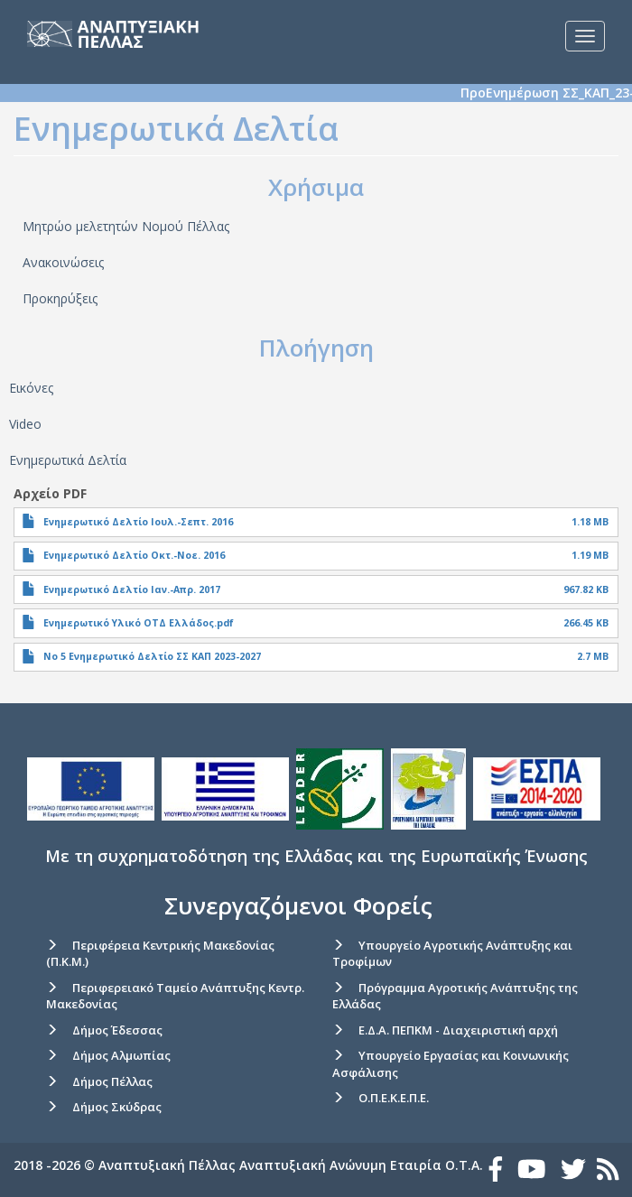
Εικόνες (31, 387)
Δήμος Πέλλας (112, 1081)
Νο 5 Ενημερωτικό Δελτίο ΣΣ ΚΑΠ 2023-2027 (152, 656)
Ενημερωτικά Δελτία (67, 460)
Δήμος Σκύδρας (117, 1107)
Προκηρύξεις (60, 298)
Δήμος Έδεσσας (117, 1030)
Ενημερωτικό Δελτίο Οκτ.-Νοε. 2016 (134, 555)
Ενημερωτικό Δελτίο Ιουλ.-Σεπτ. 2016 (138, 521)
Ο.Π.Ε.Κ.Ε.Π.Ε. (393, 1098)
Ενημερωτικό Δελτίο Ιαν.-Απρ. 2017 (131, 589)
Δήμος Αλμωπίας (121, 1055)
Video (25, 423)
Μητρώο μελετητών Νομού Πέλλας (126, 226)
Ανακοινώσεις (63, 262)
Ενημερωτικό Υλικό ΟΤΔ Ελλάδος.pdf (138, 623)
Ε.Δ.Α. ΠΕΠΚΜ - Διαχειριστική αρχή (458, 1030)
